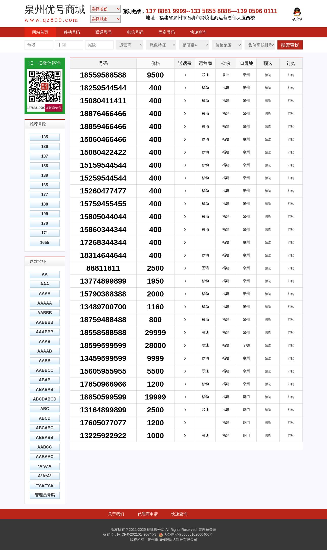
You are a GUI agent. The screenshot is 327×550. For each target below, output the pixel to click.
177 (44, 194)
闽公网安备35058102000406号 (186, 534)
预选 (268, 75)
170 (44, 223)
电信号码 (135, 32)
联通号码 (103, 32)
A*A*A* (44, 476)
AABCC (44, 447)
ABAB (44, 380)
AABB (44, 361)
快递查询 (198, 32)
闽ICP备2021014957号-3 (137, 534)
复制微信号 (53, 108)
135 (44, 137)
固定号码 (167, 32)
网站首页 (40, 32)
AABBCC (44, 370)
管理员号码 (45, 495)
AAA (44, 284)
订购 (291, 75)
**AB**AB (45, 485)
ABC (44, 409)
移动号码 (72, 32)
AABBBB (44, 322)
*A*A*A (44, 466)
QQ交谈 (297, 14)
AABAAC (44, 457)
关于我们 (116, 514)
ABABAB (44, 389)
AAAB (44, 341)
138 (44, 166)
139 (44, 175)
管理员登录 (207, 530)
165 (44, 185)
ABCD (44, 418)
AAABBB (44, 332)
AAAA (44, 293)
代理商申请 (148, 514)
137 (44, 156)
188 (44, 204)
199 (44, 214)
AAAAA (44, 303)
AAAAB (44, 351)
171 (44, 233)
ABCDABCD (44, 399)
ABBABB (44, 437)
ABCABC (44, 428)
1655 (44, 242)
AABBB (44, 313)
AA (45, 274)
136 (44, 146)
